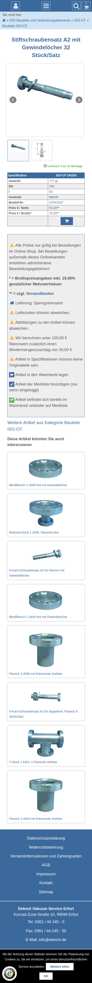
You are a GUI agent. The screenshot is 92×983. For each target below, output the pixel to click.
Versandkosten (40, 293)
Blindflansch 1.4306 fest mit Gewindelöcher (46, 471)
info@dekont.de (52, 940)
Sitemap (46, 892)
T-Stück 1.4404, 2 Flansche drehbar (46, 746)
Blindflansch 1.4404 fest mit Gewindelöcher (46, 602)
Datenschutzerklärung (46, 838)
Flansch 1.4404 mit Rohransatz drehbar (46, 796)
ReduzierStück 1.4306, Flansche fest (46, 515)
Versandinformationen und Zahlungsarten (46, 856)
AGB (46, 865)
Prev (13, 99)
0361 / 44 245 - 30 (50, 931)
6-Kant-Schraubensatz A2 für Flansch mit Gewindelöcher (46, 560)
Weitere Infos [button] (59, 966)
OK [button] (46, 976)
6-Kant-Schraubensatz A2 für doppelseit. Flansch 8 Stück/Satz (46, 701)
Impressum (46, 874)
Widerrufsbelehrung (46, 847)
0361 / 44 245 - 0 (49, 922)
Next (79, 99)
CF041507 (56, 202)
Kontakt (46, 883)
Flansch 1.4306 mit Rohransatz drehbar (46, 651)
